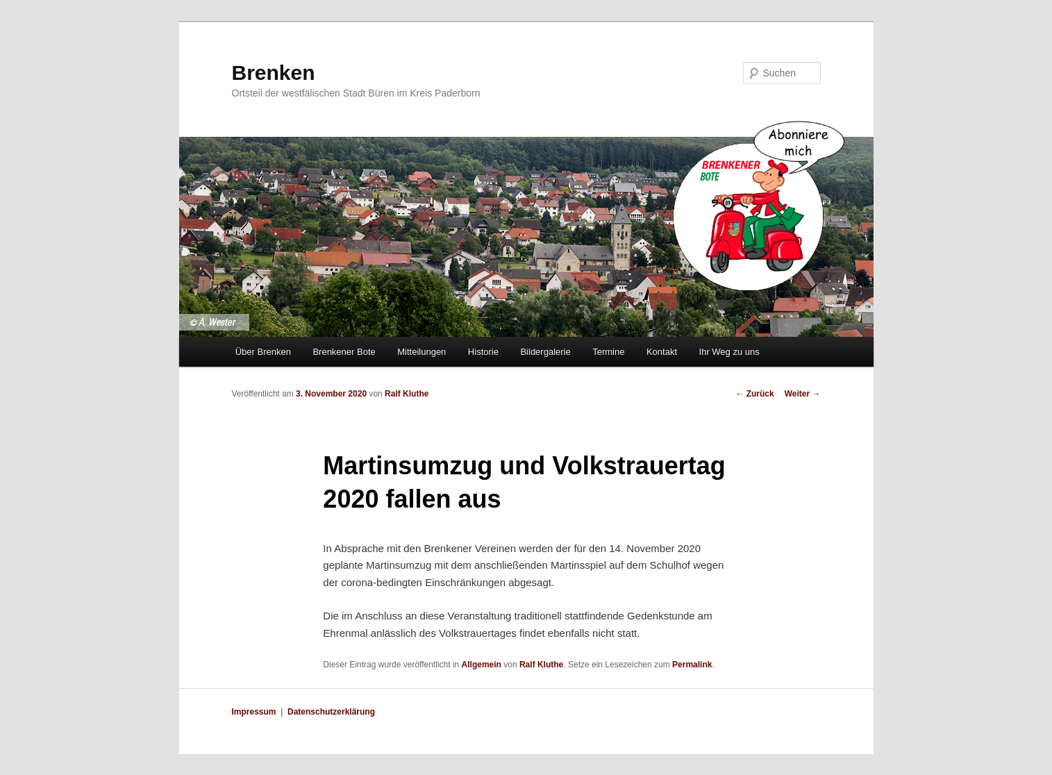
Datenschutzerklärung (331, 712)
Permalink (692, 664)
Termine (608, 352)
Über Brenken (263, 352)
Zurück (754, 394)
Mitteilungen (421, 352)
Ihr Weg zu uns (729, 352)
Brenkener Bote (343, 352)
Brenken (273, 72)
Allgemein (481, 664)
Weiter (803, 394)
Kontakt (661, 352)
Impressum (254, 712)
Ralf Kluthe (406, 394)
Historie (483, 352)
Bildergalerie (545, 352)
